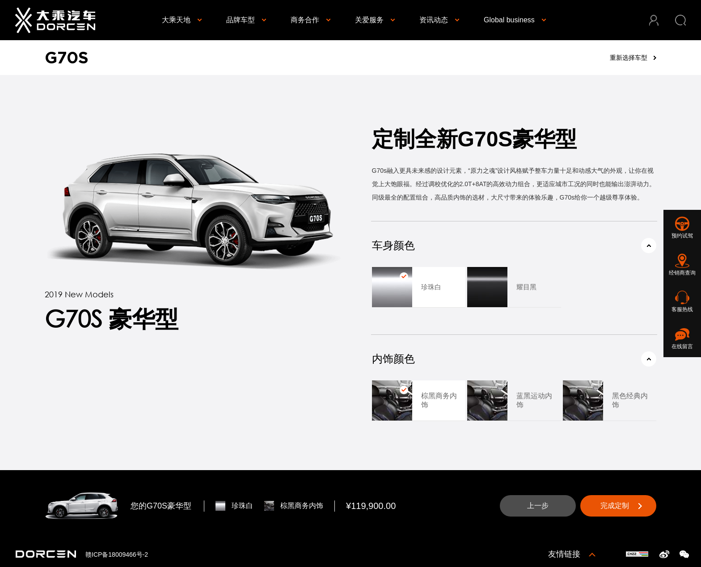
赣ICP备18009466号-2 (116, 554)
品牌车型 (240, 20)
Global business (509, 20)
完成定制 (614, 505)
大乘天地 (176, 20)
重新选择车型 (628, 57)
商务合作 (305, 20)
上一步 (538, 505)
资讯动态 (433, 20)
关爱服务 (369, 20)
